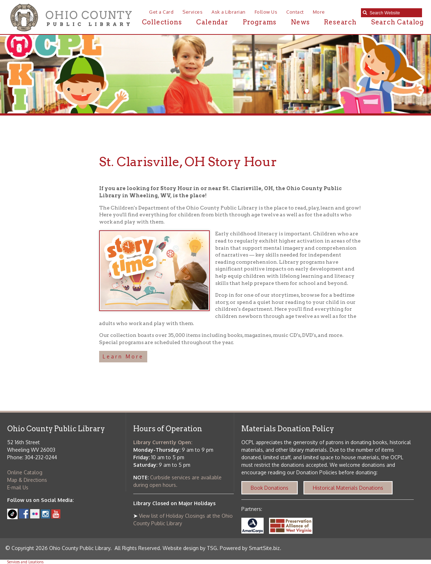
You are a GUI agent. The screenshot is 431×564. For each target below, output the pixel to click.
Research (340, 22)
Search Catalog (397, 22)
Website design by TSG (190, 548)
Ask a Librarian (229, 12)
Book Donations (269, 488)
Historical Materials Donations (348, 488)
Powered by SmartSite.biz (250, 548)
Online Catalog (24, 472)
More (319, 12)
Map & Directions (27, 480)
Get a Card (161, 12)
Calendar (212, 22)
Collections (162, 22)
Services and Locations (25, 562)
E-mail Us (17, 487)
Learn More (123, 356)
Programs (260, 22)
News (300, 22)
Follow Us (266, 12)
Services (192, 12)
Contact (295, 12)
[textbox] (394, 13)
